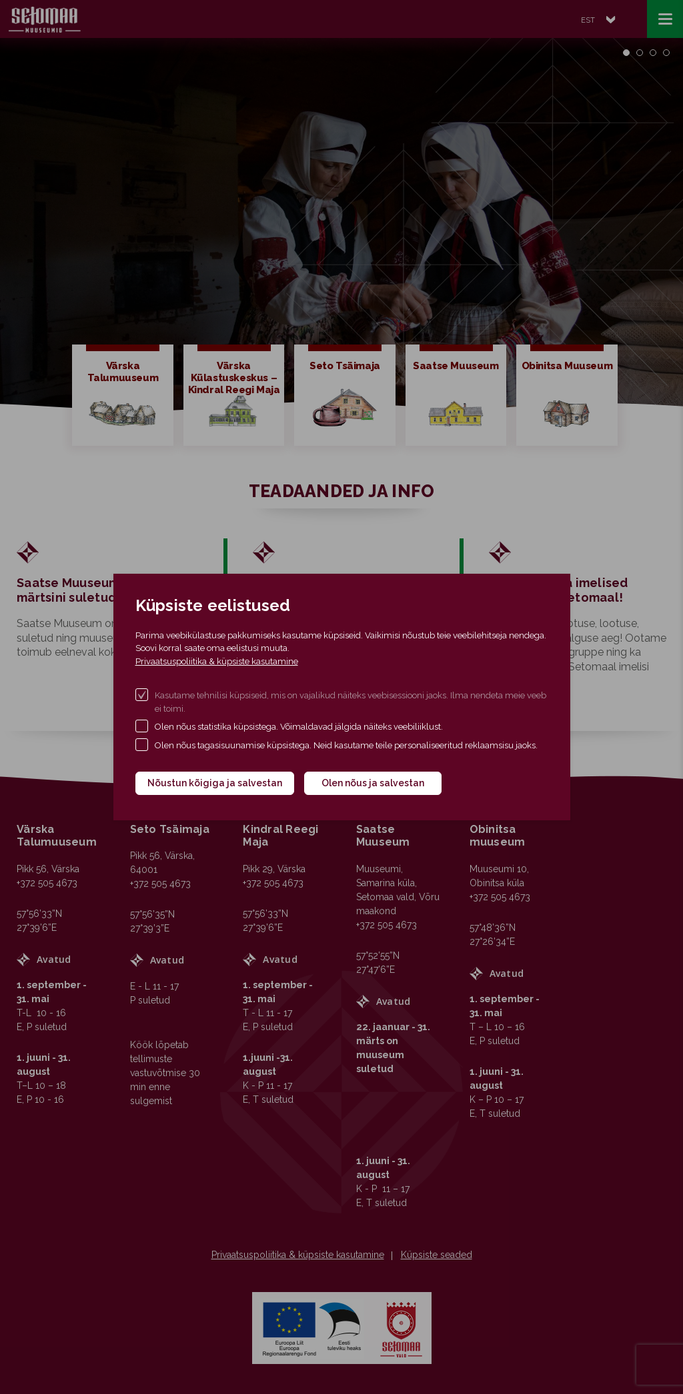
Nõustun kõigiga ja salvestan (214, 783)
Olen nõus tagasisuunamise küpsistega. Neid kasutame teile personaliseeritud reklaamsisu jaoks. (346, 745)
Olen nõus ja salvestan (372, 783)
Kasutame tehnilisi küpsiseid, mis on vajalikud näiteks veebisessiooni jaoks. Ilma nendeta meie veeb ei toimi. (350, 702)
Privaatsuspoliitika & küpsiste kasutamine (216, 661)
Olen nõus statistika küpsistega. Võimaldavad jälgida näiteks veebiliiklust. (299, 727)
